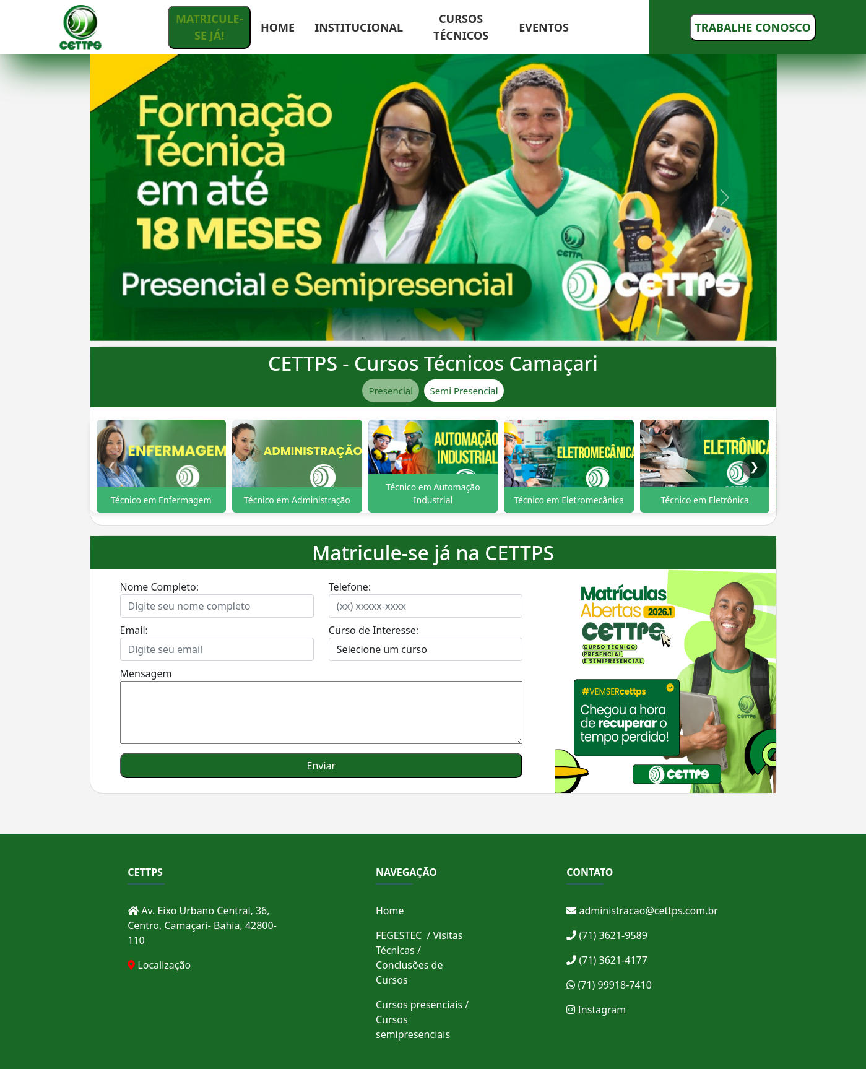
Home (390, 910)
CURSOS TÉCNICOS (460, 27)
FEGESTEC (399, 935)
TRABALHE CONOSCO (752, 27)
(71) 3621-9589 (606, 935)
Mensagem (146, 673)
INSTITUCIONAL (358, 27)
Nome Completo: (159, 587)
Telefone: (350, 587)
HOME (278, 27)
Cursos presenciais (419, 1004)
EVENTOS (544, 27)
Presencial (390, 390)
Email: (134, 630)
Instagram (596, 1009)
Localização (164, 965)
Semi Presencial (464, 390)
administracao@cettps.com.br (642, 910)
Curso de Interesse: (373, 630)
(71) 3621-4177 (606, 960)
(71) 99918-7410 (609, 985)
